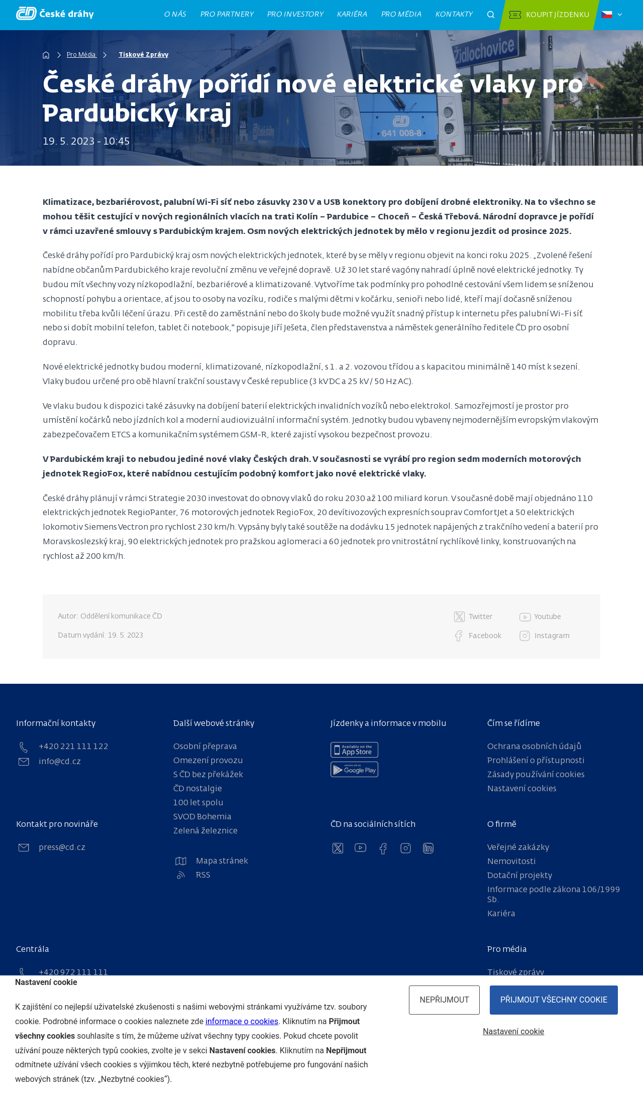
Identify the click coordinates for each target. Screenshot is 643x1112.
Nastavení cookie (513, 1031)
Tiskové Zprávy (143, 55)
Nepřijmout (444, 1000)
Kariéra (352, 14)
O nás (175, 14)
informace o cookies (241, 1021)
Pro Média (82, 55)
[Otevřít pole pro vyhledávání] (490, 15)
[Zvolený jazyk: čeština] (611, 15)
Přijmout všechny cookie (553, 1000)
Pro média (401, 14)
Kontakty (454, 14)
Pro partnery (227, 14)
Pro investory (295, 14)
